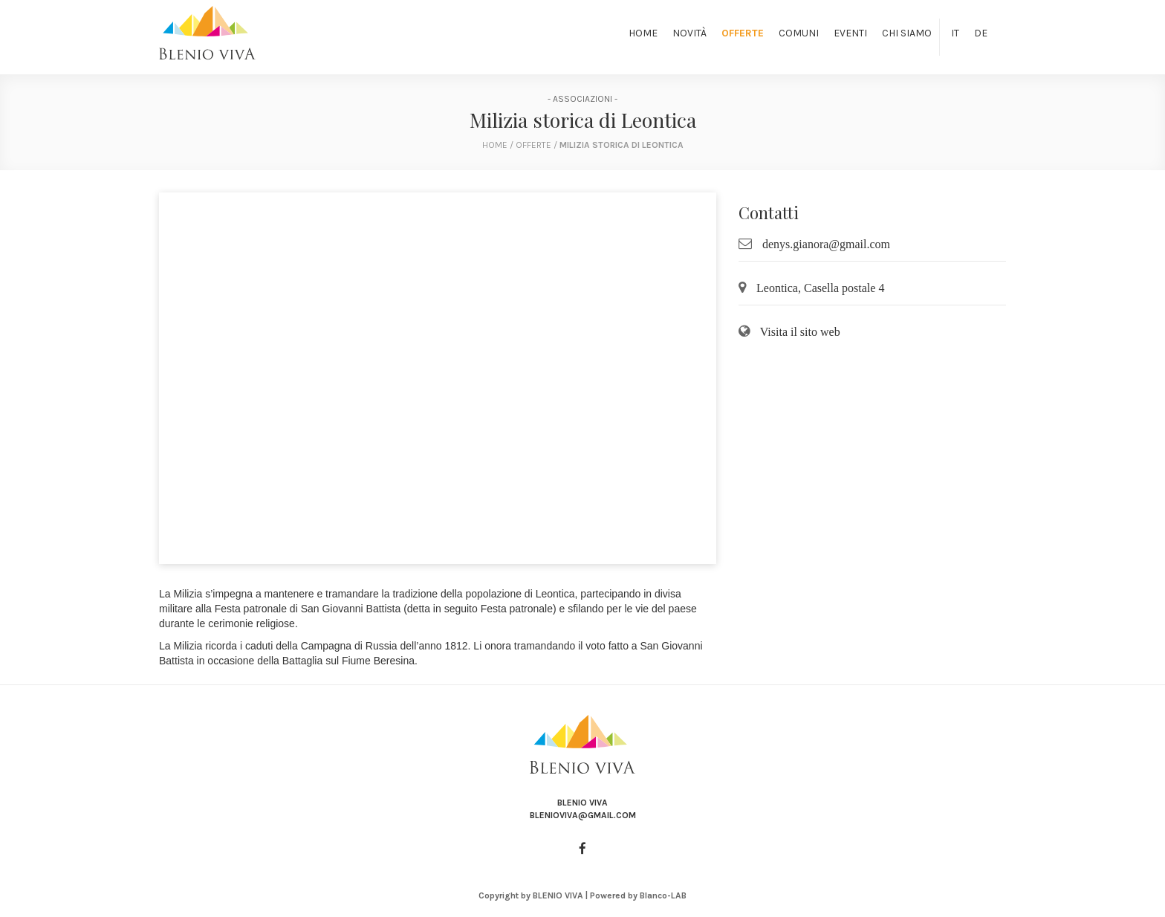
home (494, 145)
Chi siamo (907, 33)
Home (643, 33)
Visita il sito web (800, 331)
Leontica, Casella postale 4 (820, 288)
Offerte (742, 33)
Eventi (850, 33)
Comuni (799, 33)
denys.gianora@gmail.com (826, 244)
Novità (689, 33)
